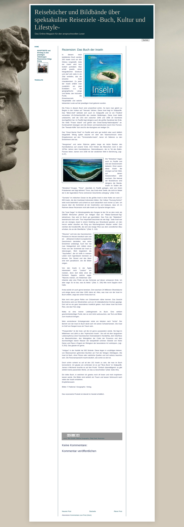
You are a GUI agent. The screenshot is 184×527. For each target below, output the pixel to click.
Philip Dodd (93, 438)
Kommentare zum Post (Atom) (80, 515)
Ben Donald (71, 438)
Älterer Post (118, 511)
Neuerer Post (66, 511)
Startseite (92, 511)
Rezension (101, 438)
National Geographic (82, 438)
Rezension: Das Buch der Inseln (82, 49)
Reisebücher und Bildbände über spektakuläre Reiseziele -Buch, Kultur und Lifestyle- (89, 19)
